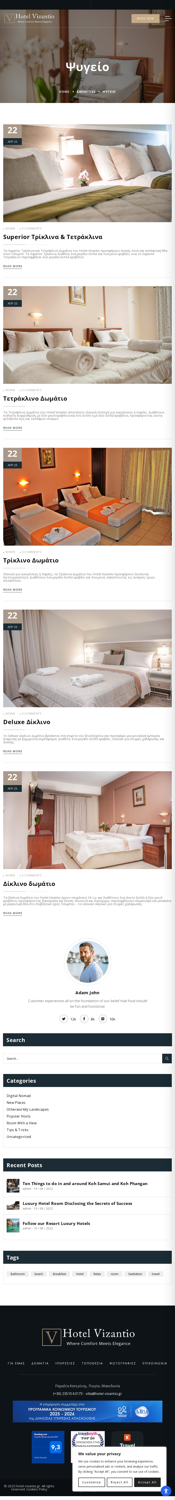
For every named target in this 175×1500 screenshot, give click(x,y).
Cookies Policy (36, 1489)
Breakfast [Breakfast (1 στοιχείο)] (59, 1274)
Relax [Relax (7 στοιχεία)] (97, 1274)
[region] (119, 1469)
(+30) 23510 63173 (68, 1393)
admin (10, 228)
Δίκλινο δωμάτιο (29, 884)
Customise (91, 1482)
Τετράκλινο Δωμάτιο (35, 398)
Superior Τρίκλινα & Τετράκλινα (53, 237)
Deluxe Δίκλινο (26, 722)
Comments (32, 228)
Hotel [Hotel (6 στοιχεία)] (80, 1274)
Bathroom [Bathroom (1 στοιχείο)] (17, 1274)
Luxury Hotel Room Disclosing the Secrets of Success (77, 1203)
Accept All (147, 1482)
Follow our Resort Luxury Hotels (56, 1223)
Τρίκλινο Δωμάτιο (31, 560)
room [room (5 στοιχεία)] (114, 1274)
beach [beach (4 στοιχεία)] (39, 1274)
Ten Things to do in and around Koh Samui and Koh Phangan (85, 1183)
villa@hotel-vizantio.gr (104, 1393)
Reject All (119, 1482)
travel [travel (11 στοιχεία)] (156, 1274)
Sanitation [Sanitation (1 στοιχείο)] (135, 1274)
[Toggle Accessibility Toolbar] (166, 1491)
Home (64, 92)
